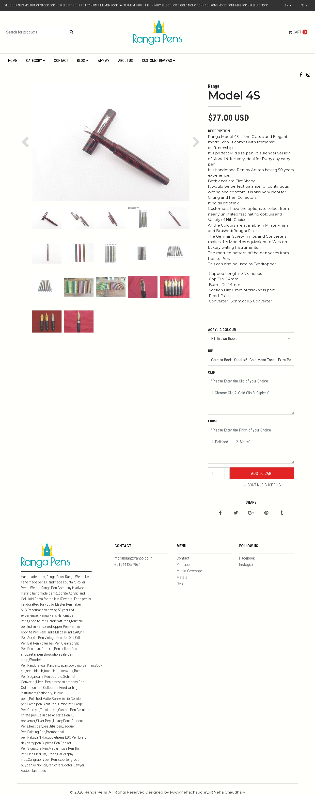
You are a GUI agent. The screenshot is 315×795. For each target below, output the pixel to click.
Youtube (183, 564)
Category (34, 60)
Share (251, 502)
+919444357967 (127, 564)
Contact (61, 60)
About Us (125, 60)
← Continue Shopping (262, 485)
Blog (81, 60)
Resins (182, 583)
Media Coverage (189, 571)
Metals (182, 577)
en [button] (287, 5)
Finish (213, 421)
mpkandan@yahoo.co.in (133, 558)
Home (12, 60)
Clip (211, 372)
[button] (303, 5)
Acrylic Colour (222, 330)
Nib (210, 351)
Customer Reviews (157, 60)
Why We (103, 60)
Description (219, 131)
